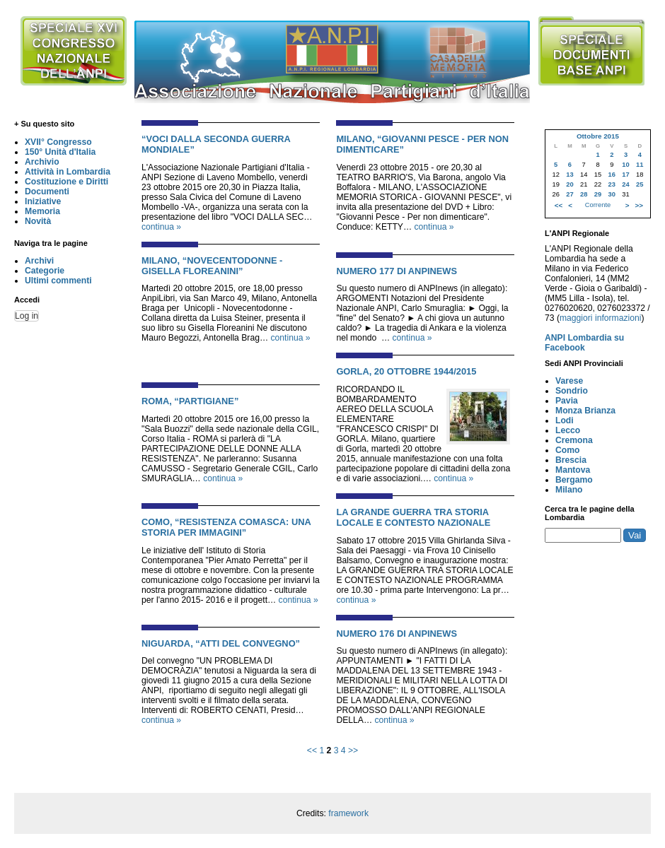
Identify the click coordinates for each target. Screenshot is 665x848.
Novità (38, 221)
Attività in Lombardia (67, 172)
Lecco (567, 430)
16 (611, 174)
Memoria (42, 211)
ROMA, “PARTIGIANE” (189, 401)
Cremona (574, 440)
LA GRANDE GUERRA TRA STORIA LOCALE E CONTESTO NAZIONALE (413, 517)
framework (348, 813)
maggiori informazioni (601, 318)
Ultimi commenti (58, 280)
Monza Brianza (585, 411)
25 (639, 184)
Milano (569, 490)
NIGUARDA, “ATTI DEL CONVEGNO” (220, 643)
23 (611, 184)
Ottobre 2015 (598, 136)
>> (353, 750)
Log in (26, 316)
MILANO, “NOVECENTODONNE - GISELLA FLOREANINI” (211, 265)
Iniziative (43, 201)
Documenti (47, 191)
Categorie (44, 271)
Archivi (39, 261)
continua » (161, 227)
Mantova (572, 470)
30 (611, 194)
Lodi (564, 420)
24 (625, 184)
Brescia (570, 460)
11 (639, 164)
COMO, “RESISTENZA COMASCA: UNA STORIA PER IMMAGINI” (226, 527)
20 (569, 184)
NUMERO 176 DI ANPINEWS (396, 633)
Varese (569, 381)
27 (569, 194)
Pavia (566, 401)
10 (625, 164)
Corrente (598, 204)
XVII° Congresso (58, 142)
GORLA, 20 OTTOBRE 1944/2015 (406, 371)
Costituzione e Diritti (66, 182)
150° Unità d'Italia (60, 152)
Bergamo (574, 480)
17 (625, 174)
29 (597, 194)
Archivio (42, 162)
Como (567, 450)
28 (583, 194)
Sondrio (571, 391)
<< (312, 750)
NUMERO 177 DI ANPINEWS (396, 271)
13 (569, 174)
